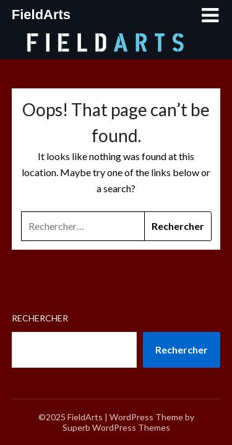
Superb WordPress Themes (116, 427)
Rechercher (40, 318)
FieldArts (41, 14)
